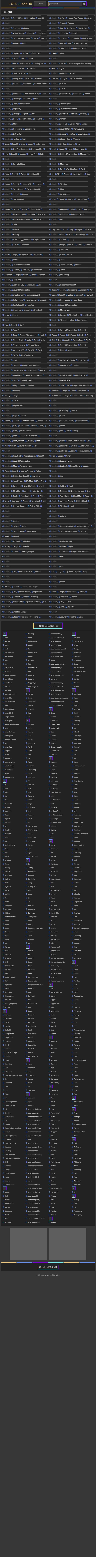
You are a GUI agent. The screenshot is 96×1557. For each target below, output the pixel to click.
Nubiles (30, 385)
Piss (51, 1109)
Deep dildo (80, 390)
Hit (67, 385)
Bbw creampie (9, 977)
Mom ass (39, 481)
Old (51, 1045)
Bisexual (7, 909)
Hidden (6, 184)
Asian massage (65, 541)
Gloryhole (30, 879)
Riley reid (16, 456)
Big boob (62, 466)
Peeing (52, 1154)
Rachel (75, 687)
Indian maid (40, 33)
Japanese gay (55, 645)
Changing (15, 28)
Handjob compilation (35, 985)
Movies (52, 954)
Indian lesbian (30, 300)
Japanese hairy (55, 634)
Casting (6, 1056)
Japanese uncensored (35, 1219)
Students (24, 546)
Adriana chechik (10, 739)
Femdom (7, 275)
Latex (5, 315)
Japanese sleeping (34, 1154)
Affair (61, 18)
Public (5, 174)
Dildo (5, 1219)
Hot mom (30, 970)
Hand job (30, 1049)
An (86, 441)
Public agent (54, 1113)
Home (29, 1011)
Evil (60, 219)
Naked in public (65, 375)
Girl (28, 902)
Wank (24, 597)
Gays (61, 385)
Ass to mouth (9, 702)
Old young (71, 335)
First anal (16, 94)
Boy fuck (37, 78)
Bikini (6, 902)
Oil (50, 1056)
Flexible (30, 800)
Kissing (52, 743)
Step (58, 174)
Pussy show (74, 466)
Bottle (69, 295)
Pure (51, 1207)
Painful (68, 255)
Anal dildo (7, 758)
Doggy (29, 656)
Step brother (80, 199)
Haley (61, 416)
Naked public (79, 375)
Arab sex (87, 244)
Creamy (6, 1166)
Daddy (6, 1200)
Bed (60, 28)
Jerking (15, 114)
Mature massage (56, 958)
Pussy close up (55, 1188)
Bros (67, 431)
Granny (29, 868)
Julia (28, 1139)
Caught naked (38, 239)
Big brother (36, 592)
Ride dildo (76, 675)
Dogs (14, 119)
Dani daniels (31, 641)
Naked (52, 1026)
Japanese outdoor (32, 602)
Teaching (88, 395)
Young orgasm (24, 446)
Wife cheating (18, 214)
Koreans (53, 754)
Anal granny (8, 777)
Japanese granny (33, 1132)
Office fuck (36, 310)
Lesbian (53, 766)
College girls (34, 506)
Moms (52, 924)
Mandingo (53, 864)
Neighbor (63, 491)
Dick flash (7, 1222)
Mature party (23, 63)
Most (14, 124)
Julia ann (30, 1105)
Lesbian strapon (56, 815)
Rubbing (15, 390)
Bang (5, 898)
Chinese (7, 1015)
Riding (75, 645)
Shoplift (73, 33)
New (51, 1007)
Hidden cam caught (75, 18)
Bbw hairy (16, 491)
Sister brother (77, 174)
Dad (52, 340)
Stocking (76, 721)
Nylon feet (54, 1011)
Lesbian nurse (65, 461)
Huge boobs (64, 300)
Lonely (22, 416)
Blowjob (7, 860)
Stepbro (24, 114)
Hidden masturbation (67, 154)
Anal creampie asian (11, 724)
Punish (14, 260)
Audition (62, 73)
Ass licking (8, 679)
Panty (52, 1173)
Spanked (15, 84)
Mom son (53, 871)
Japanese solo (32, 1170)
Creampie (7, 1019)
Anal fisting (8, 766)
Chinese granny (9, 1102)
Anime (6, 641)
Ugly (61, 441)
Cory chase (8, 1037)
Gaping (62, 134)
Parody (52, 1196)
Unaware (37, 184)
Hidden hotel (80, 421)
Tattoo (15, 526)
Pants (14, 496)
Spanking (76, 694)
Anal (5, 638)
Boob (6, 920)
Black (5, 815)
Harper (24, 194)
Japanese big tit (56, 705)
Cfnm (6, 1094)
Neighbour (63, 214)
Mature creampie (56, 981)
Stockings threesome (28, 617)
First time (30, 841)
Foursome (31, 837)
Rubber (75, 683)
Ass (5, 664)
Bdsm (6, 792)
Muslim (70, 244)
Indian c (42, 300)
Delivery (30, 660)
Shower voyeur (18, 345)
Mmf (51, 883)
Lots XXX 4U (20, 3)
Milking (52, 943)
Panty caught (17, 305)
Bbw (5, 788)
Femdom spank (39, 84)
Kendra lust (54, 721)
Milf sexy (40, 214)
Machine (53, 917)
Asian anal (7, 671)
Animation (8, 656)
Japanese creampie (57, 664)
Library (15, 521)
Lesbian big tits (24, 571)
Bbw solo (7, 905)
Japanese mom (33, 1113)
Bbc (5, 800)
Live (51, 834)
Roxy (14, 335)
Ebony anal (31, 702)
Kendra (52, 736)
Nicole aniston (55, 992)
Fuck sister (30, 68)
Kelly (14, 385)
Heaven (74, 365)
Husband (30, 1041)
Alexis (6, 728)
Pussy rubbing (18, 164)
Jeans (29, 1181)
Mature (52, 856)
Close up (62, 124)
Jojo (60, 476)
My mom (28, 481)
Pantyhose (54, 1094)
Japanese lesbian (33, 1128)
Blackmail (63, 446)
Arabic (78, 244)
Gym (52, 68)
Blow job (7, 1000)
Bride (6, 883)
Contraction (73, 38)
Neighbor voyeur (76, 491)
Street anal (30, 531)
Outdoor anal (17, 531)
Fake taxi (30, 785)
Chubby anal (8, 1117)
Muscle (52, 928)
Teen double (64, 48)
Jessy (14, 360)
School (75, 732)
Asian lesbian (9, 732)
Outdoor (53, 1064)
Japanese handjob (56, 675)
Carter (14, 58)
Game (52, 295)
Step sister (81, 360)
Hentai (29, 951)
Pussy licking (54, 1162)
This (29, 73)
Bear (5, 849)
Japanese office (33, 1185)
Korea (52, 713)
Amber (62, 119)
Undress (82, 290)
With (22, 58)
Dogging (30, 679)
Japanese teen (32, 1158)
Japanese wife (32, 1124)
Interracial (30, 1068)
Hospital (30, 1019)
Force (29, 751)
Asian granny (17, 33)
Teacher (53, 78)
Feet (28, 736)
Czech (6, 1045)
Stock (14, 380)
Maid (51, 887)
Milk (51, 868)
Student (76, 747)
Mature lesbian (55, 970)
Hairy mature (32, 1056)
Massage (53, 849)
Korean (52, 717)
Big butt (7, 958)
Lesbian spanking (19, 506)
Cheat (14, 551)
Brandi (6, 841)
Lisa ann (53, 762)
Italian (29, 1083)
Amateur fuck (25, 466)
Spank (75, 713)
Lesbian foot (54, 800)
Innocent (78, 295)
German (87, 229)
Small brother (87, 315)
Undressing (71, 290)
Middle (69, 350)
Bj (4, 785)
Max (68, 43)
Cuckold (7, 1030)
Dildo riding (81, 134)
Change (25, 28)
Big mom (36, 255)
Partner (62, 84)
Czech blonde (17, 189)
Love (51, 804)
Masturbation (55, 879)
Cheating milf (17, 295)
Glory (29, 936)
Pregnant (53, 1090)
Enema (29, 694)
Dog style (37, 119)
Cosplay (6, 1026)
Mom (5, 255)
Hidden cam (31, 1003)
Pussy (52, 1102)
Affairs (88, 18)
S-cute (24, 53)
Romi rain (76, 653)
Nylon (52, 988)
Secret (70, 144)
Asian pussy (17, 602)
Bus (5, 796)
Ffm (28, 788)
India (5, 154)
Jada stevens (32, 1207)
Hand (29, 1030)
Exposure (16, 486)
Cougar (6, 1170)
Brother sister (9, 917)
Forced (29, 739)
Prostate (53, 1211)
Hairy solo (30, 1022)
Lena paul (53, 781)
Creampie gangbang (11, 1158)
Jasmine (53, 679)
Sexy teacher (64, 602)
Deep (52, 592)
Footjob (30, 724)
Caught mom (17, 18)
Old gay (52, 1071)
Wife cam (76, 94)
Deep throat (31, 668)
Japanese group (33, 1222)
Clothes (62, 239)
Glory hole (30, 913)
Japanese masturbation (59, 698)
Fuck (28, 792)
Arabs (41, 370)
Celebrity (7, 1071)
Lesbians (53, 785)
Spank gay (30, 285)
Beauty (6, 536)
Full (28, 822)
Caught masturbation (20, 38)
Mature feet (54, 947)
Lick (13, 426)
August (6, 751)
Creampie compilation (12, 1075)
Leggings (53, 819)
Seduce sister (17, 68)
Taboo (53, 335)
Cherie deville (17, 340)
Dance (6, 1192)
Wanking (75, 139)
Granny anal (31, 887)
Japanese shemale (34, 1188)
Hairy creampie (32, 977)
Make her (63, 164)
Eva (28, 717)
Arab (5, 649)
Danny (86, 496)
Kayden (62, 546)
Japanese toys (55, 668)
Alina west (25, 99)
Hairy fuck (22, 426)
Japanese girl (55, 641)
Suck (35, 340)
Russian (76, 638)
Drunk (6, 1215)
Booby (61, 582)
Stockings (76, 736)
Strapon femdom (66, 320)
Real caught (33, 174)
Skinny (75, 724)
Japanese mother (33, 1136)
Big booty (16, 109)
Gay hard (69, 607)
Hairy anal (30, 996)
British (6, 913)
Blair (61, 556)
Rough (61, 244)
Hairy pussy (31, 1034)
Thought (69, 23)
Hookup (15, 234)
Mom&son (29, 18)
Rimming (76, 660)
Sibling (74, 431)
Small (52, 149)
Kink (14, 63)
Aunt (64, 229)
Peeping (62, 209)
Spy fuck (27, 78)
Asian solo (7, 770)
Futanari (30, 766)
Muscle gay (81, 28)
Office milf (63, 250)
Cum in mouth (9, 1143)
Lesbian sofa (29, 129)
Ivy (28, 1086)
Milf (51, 853)
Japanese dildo (55, 653)
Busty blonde (64, 194)
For (34, 446)
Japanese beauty (56, 690)
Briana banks (24, 431)
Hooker (29, 1053)
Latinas (15, 229)
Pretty (52, 1166)
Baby (5, 837)
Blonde (6, 947)
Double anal (31, 653)
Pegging (53, 1132)
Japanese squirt (56, 687)
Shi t (21, 325)
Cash (5, 1162)
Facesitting (31, 770)
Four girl (88, 295)
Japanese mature (33, 1120)
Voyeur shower (33, 345)
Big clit (6, 932)
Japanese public (33, 1211)
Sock (32, 275)
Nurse (52, 996)
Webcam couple (65, 421)
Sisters (80, 592)
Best (5, 951)
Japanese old (32, 1196)
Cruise (29, 58)
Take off (24, 270)
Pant (34, 496)
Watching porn (71, 169)
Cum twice (78, 149)
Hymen (29, 1037)
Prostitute (54, 1192)
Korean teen (54, 724)
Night (61, 350)
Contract (62, 38)
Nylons (52, 1034)
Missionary (54, 966)
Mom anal (34, 501)
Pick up (52, 1215)
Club (5, 1090)
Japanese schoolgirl (57, 649)
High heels (31, 1026)
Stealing (15, 99)
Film (28, 849)
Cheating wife (9, 1154)
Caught (6, 18)
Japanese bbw (32, 1173)
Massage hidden (82, 526)
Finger (29, 804)
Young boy (16, 78)
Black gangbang (10, 1003)
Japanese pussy (33, 1200)
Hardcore (30, 1015)
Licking (52, 830)
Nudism (82, 114)
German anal (17, 199)
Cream (6, 1181)
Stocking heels (25, 380)
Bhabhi (6, 894)
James (32, 426)
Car (51, 571)
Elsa (28, 713)
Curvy (6, 1177)
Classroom (63, 551)
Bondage (7, 830)
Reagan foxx (77, 641)
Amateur (7, 683)
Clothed (62, 144)
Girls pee (62, 451)
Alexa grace (8, 721)
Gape (29, 920)
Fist (28, 758)
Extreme (30, 709)
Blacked (6, 822)
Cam (5, 1068)
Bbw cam (35, 476)
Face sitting (31, 826)
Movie (52, 902)
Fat (28, 781)
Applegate (8, 736)
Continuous (24, 244)
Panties (52, 1151)
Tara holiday (64, 496)
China (6, 1022)
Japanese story (32, 1215)
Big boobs (7, 985)
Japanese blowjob (56, 702)
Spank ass (26, 84)
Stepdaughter (64, 104)
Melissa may (64, 310)
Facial (29, 819)
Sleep (75, 702)
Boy (5, 853)
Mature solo (54, 939)
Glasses (30, 932)
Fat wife (30, 350)
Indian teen (17, 300)
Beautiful (7, 875)
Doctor (6, 1207)
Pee (51, 1098)
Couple (6, 1132)
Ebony (29, 698)
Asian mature (9, 762)
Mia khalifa (54, 913)
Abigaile (15, 43)
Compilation (8, 1034)
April (70, 546)
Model (52, 920)
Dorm (29, 664)
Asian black (8, 713)
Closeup (7, 1147)
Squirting (76, 743)
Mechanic (25, 541)
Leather (53, 826)
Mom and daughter (57, 962)
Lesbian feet (54, 811)
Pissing (52, 1124)
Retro (75, 664)
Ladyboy (53, 777)
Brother (69, 199)
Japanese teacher (33, 1162)
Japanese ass (55, 694)
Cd (5, 1109)
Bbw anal (7, 834)
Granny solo (31, 917)
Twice (68, 149)
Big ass (6, 807)
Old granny (54, 1083)
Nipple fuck (54, 1003)
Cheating (7, 1064)
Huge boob (76, 300)
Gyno (29, 890)
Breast (6, 988)
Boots (6, 864)
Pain (61, 255)
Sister (75, 698)
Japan (29, 1102)
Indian (29, 1064)
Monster (53, 894)
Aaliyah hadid (24, 119)
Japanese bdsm (33, 1192)
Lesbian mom (55, 822)
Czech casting (9, 1173)
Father (29, 773)
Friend (61, 426)
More (61, 189)
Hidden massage (66, 526)
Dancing (30, 634)
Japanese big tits (33, 1203)
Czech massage (10, 1053)
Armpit (6, 687)
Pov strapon (81, 320)
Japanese (30, 1098)
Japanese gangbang (34, 1166)
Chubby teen (8, 1185)
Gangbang (31, 871)
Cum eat (15, 597)
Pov (5, 446)
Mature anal (54, 909)
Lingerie (53, 807)
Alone (25, 491)
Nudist (52, 1019)
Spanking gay (17, 285)
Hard (28, 1007)
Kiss (51, 732)
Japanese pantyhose (35, 1147)
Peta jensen (54, 1120)
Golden (62, 486)
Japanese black (32, 1177)
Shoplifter (63, 33)
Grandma (30, 909)
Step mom (54, 229)
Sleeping (76, 709)
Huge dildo (31, 1045)
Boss (5, 943)
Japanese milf (32, 1151)
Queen (52, 1222)
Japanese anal (32, 1143)
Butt (5, 981)
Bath (5, 962)
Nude (52, 1015)
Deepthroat (8, 1203)
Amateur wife (18, 350)
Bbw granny (8, 996)
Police (52, 1147)
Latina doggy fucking (20, 239)
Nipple (52, 1000)
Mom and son (55, 890)
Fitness (29, 815)
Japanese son (55, 671)
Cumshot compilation (12, 1128)
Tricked (15, 139)
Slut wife (30, 214)
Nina (51, 1030)
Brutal (6, 924)
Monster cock (55, 973)
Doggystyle (31, 683)
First (28, 811)
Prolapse (53, 1139)
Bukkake (7, 871)
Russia (75, 679)
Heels (29, 973)
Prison (52, 1158)
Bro (60, 169)
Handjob (30, 958)
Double (29, 645)
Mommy (53, 905)
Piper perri (54, 1128)
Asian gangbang (10, 694)
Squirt (75, 705)
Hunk (41, 335)
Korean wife (54, 728)
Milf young (63, 275)
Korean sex (54, 751)
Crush (61, 23)
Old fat (73, 410)
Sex (74, 754)
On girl (14, 355)
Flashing (30, 796)
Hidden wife (64, 94)
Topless (15, 53)
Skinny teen (24, 104)
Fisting (6, 395)
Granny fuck (77, 340)
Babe (5, 936)
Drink (61, 234)
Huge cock (31, 988)
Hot (28, 1000)
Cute (5, 1086)
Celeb (61, 260)
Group (5, 144)
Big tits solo (8, 966)
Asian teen (8, 747)
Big (5, 826)
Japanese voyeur (56, 656)
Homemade (31, 981)
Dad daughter (36, 149)
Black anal (7, 992)
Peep (70, 209)
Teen (52, 53)
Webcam (54, 390)
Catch (34, 38)
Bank (14, 431)
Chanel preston (65, 265)
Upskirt (6, 587)
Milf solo (53, 936)
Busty (6, 890)
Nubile (21, 385)
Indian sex (30, 1075)
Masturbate (64, 365)
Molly (28, 340)
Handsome (16, 129)
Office (52, 1053)
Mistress (53, 977)
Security (62, 617)
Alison (6, 754)
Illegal (23, 526)
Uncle (80, 335)
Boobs (6, 928)
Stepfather (69, 28)
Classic (6, 1060)
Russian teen (78, 668)
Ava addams (8, 653)
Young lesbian (28, 456)
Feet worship (32, 856)
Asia (5, 660)
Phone (23, 209)
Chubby (6, 1049)
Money (6, 546)
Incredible (63, 114)
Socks (24, 275)
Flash (29, 762)
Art (5, 743)
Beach (53, 290)
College (22, 174)
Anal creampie (9, 675)
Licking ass (73, 124)
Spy (51, 174)
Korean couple (55, 747)
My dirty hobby (75, 78)
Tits (13, 571)
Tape (71, 390)
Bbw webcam (26, 355)
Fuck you (29, 305)
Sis (74, 758)
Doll (28, 649)
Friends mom (32, 830)
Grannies (29, 33)
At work (15, 541)
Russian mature (79, 671)
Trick (23, 139)
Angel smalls (17, 405)
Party (52, 1117)
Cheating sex (37, 63)
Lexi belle (53, 788)
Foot (28, 728)
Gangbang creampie (34, 928)
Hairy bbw (35, 491)
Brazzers (7, 811)
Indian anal (31, 154)
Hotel (29, 966)
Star (52, 456)
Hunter (72, 73)
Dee (61, 566)
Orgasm (53, 1041)
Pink (51, 1200)
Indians (22, 154)
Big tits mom (9, 845)
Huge (29, 992)
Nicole (52, 1022)
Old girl (88, 340)
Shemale (76, 717)
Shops (29, 144)
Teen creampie (18, 73)
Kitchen (52, 739)
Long (51, 796)
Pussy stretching (79, 43)
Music (52, 898)
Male (14, 466)
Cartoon (7, 1041)
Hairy (28, 954)
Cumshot (7, 1083)
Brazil (6, 939)
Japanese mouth (56, 638)
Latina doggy (79, 234)
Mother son (54, 951)
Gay (28, 864)
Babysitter (16, 134)
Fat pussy (63, 410)
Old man (53, 1049)
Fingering (30, 777)
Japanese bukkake (34, 1109)
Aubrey (62, 516)
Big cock (7, 887)
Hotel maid (76, 496)
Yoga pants (24, 496)
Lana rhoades (55, 792)
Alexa (61, 43)
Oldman (53, 1060)
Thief (14, 104)
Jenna (52, 660)
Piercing (53, 1143)
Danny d (30, 675)
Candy (70, 239)
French (29, 845)
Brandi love (55, 395)
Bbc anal (7, 970)
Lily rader (53, 773)
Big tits (6, 819)
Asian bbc (7, 698)
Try (77, 144)
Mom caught (77, 129)
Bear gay (7, 954)
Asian (6, 645)
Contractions (86, 38)
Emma (29, 705)
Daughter (7, 1211)
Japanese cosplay (72, 571)
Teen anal (16, 280)
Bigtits (6, 1007)
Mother (52, 860)
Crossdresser (9, 1105)
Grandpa (30, 875)
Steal (35, 99)
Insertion (30, 1090)
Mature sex (39, 144)
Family (29, 747)
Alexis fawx (8, 668)
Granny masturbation (67, 330)
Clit (5, 1098)
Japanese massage (34, 1117)
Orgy (51, 1068)
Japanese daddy (56, 683)
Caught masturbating (20, 265)
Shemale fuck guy (30, 94)
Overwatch (54, 1075)
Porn (14, 436)
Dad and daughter (19, 149)
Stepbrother (64, 139)
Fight (29, 853)
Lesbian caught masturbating (78, 63)
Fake (28, 754)
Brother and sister (66, 360)
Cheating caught (79, 48)
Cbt (5, 1120)
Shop (22, 144)
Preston (77, 265)
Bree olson (16, 375)
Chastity (7, 1151)
